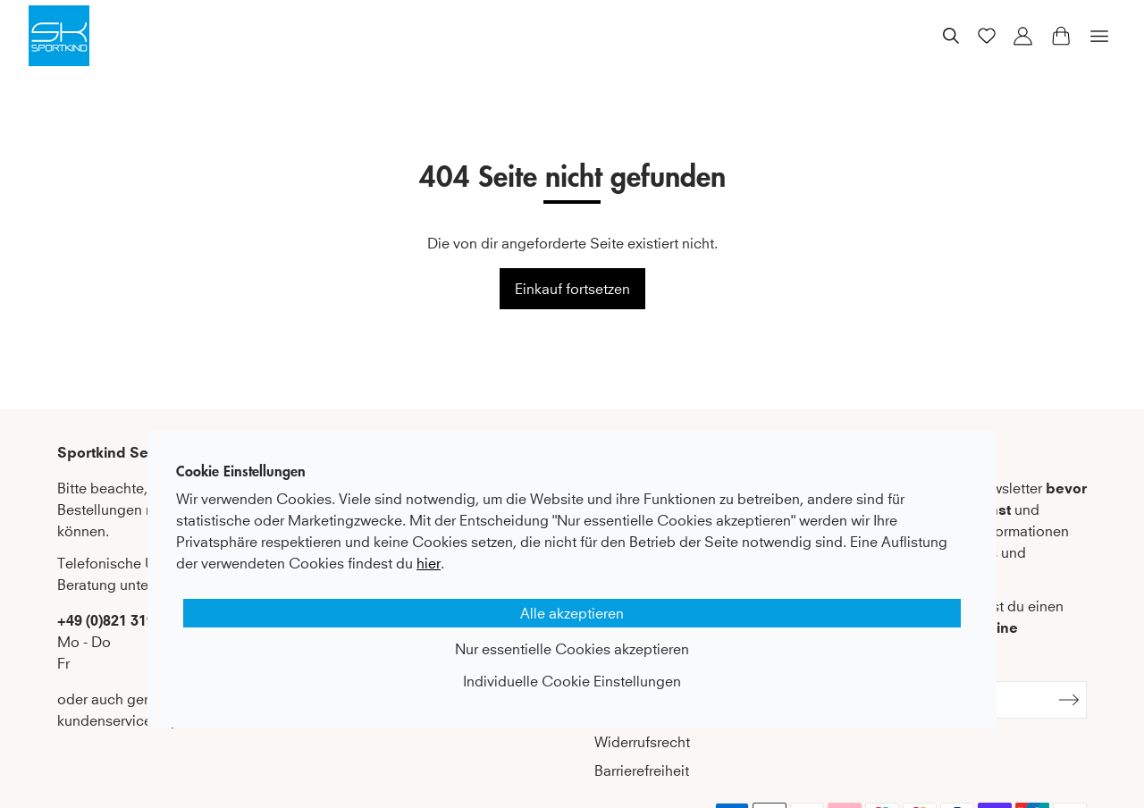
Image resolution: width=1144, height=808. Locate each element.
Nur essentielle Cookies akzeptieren (572, 649)
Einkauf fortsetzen (572, 289)
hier (428, 563)
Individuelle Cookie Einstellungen (572, 681)
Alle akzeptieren (572, 613)
